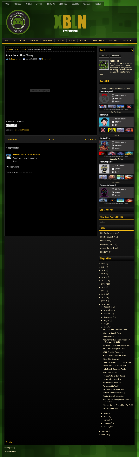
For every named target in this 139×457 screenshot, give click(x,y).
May (105, 413)
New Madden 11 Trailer (112, 336)
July (105, 324)
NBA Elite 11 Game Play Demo (115, 330)
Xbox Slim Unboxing (111, 359)
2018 (103, 277)
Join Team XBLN (98, 40)
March (106, 420)
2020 (103, 270)
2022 (103, 264)
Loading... (103, 222)
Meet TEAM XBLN (19, 40)
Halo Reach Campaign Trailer (114, 369)
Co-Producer (116, 112)
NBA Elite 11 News (110, 408)
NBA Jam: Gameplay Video (114, 349)
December (108, 307)
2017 (103, 281)
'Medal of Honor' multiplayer (114, 366)
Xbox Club (63, 4)
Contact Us (127, 40)
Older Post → (90, 139)
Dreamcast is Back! (111, 386)
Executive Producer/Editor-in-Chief (116, 89)
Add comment (13, 167)
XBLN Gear (86, 4)
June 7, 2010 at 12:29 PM (30, 155)
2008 (103, 435)
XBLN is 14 (114, 61)
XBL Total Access (20, 49)
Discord (39, 4)
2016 (103, 284)
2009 (103, 431)
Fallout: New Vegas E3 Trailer (114, 355)
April (105, 417)
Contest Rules (10, 452)
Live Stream (47, 40)
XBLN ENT (104, 252)
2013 (103, 294)
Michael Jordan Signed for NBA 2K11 (118, 405)
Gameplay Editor (116, 159)
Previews (60, 40)
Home (7, 40)
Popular (104, 56)
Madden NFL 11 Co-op (112, 383)
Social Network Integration (113, 396)
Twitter (28, 4)
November (108, 310)
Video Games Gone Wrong (19, 55)
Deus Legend (16, 59)
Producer (116, 182)
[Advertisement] (37, 242)
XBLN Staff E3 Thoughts (112, 352)
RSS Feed (98, 4)
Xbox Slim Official (110, 372)
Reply (15, 161)
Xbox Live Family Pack (112, 333)
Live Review (105, 241)
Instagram (51, 4)
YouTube (18, 4)
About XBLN (113, 40)
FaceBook (75, 4)
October (107, 314)
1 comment (46, 59)
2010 (103, 304)
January (107, 427)
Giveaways (34, 40)
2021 (103, 267)
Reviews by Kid (106, 244)
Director (116, 136)
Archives (115, 56)
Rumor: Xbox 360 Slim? (112, 379)
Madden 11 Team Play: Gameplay (116, 345)
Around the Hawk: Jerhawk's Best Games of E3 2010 (116, 341)
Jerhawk (16, 155)
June (106, 327)
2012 (103, 297)
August (106, 320)
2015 (103, 287)
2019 (103, 274)
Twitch (7, 4)
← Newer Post (11, 139)
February (107, 423)
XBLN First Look (106, 237)
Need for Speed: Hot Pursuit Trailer (117, 362)
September (108, 317)
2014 (103, 291)
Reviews (72, 40)
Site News (84, 40)
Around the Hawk (107, 248)
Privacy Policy (9, 448)
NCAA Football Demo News (114, 389)
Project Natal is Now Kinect (114, 376)
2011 (103, 301)
